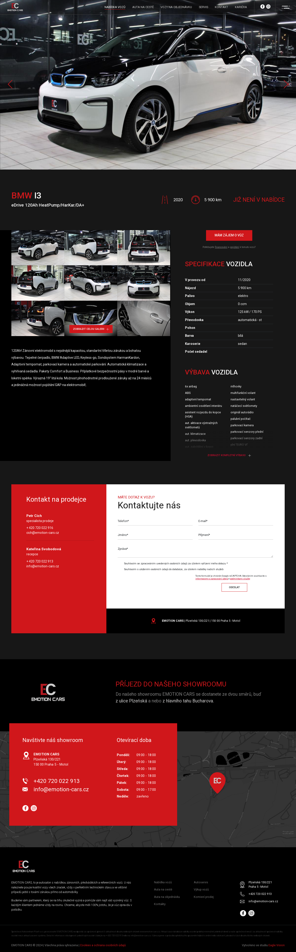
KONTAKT (221, 7)
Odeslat (234, 587)
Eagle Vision (276, 945)
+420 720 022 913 (57, 781)
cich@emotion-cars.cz (42, 533)
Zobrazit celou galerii (91, 329)
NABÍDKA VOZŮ (115, 7)
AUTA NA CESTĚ (143, 7)
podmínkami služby (240, 579)
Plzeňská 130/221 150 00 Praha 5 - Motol (51, 759)
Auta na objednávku (167, 897)
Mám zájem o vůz (229, 235)
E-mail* (202, 521)
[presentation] (156, 582)
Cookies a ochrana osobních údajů (103, 945)
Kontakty (160, 904)
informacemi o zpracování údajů (211, 579)
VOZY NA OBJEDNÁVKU (176, 7)
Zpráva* (123, 549)
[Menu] (286, 7)
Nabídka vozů (163, 882)
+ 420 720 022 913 (39, 561)
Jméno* (123, 535)
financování (221, 247)
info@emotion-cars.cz (42, 566)
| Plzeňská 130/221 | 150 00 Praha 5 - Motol (201, 620)
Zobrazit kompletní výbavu (229, 455)
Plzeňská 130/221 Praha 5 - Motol (260, 885)
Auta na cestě (163, 889)
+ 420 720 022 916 (39, 528)
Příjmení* (204, 535)
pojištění (234, 247)
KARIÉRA (241, 7)
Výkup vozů (201, 889)
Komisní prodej (204, 897)
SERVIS (203, 7)
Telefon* (123, 521)
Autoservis (201, 882)
